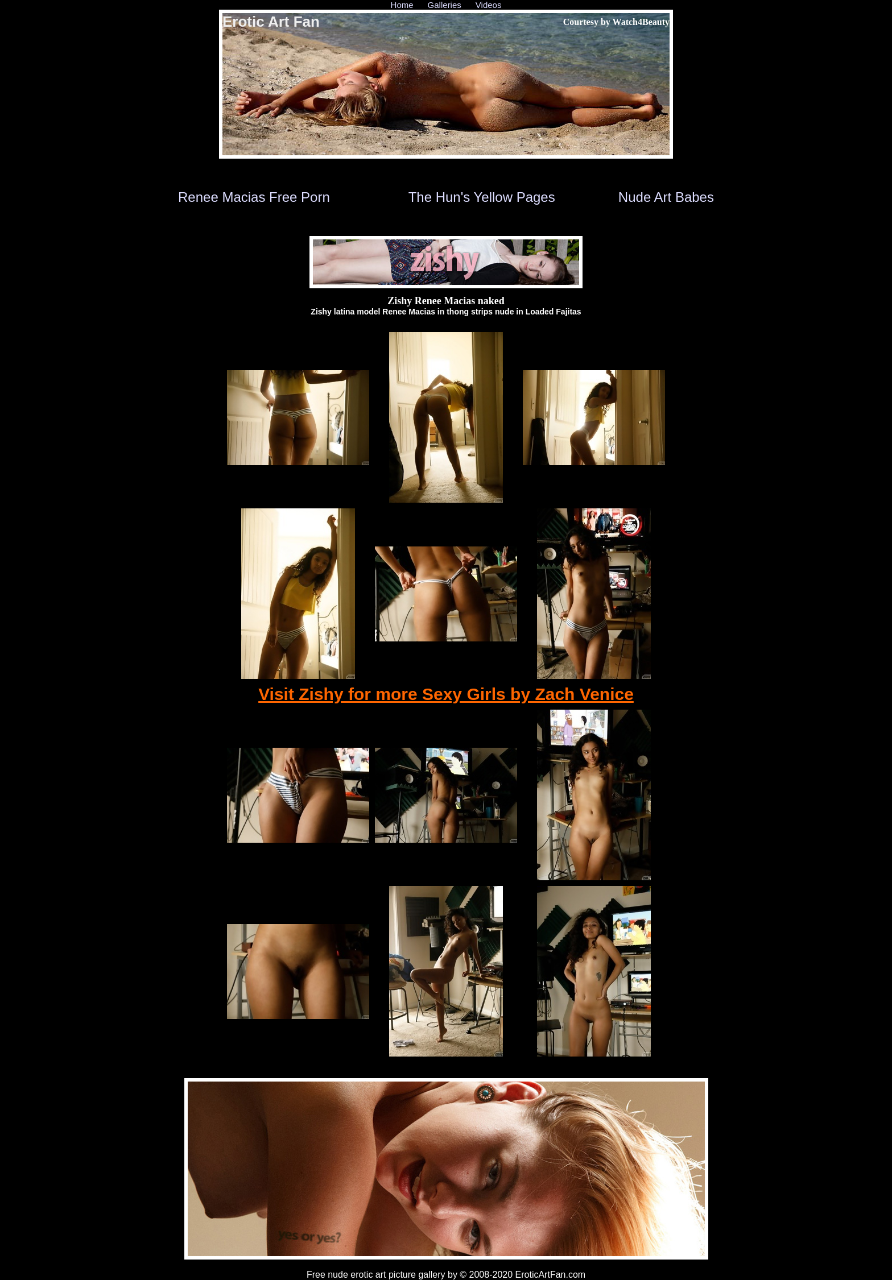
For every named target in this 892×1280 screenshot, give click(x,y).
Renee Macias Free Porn (254, 197)
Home (402, 5)
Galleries (444, 5)
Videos (489, 5)
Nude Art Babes (666, 197)
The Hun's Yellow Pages (481, 197)
